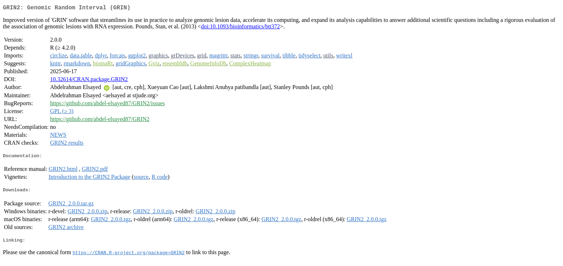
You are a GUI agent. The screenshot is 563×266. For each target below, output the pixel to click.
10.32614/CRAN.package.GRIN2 (88, 81)
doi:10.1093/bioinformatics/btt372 (240, 28)
